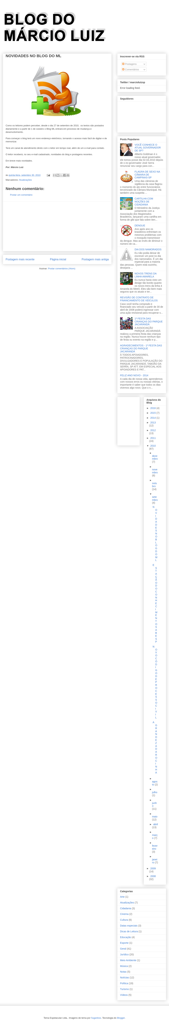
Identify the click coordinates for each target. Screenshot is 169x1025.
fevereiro (155, 847)
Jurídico (124, 954)
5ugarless (96, 1018)
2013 (153, 422)
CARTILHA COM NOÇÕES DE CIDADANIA (144, 201)
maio (154, 816)
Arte (122, 896)
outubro (154, 485)
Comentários (130, 69)
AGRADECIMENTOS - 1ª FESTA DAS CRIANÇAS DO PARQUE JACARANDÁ (141, 348)
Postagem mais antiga (95, 259)
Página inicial (58, 259)
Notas (123, 971)
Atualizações (25, 180)
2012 (153, 430)
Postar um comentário (21, 194)
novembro (155, 471)
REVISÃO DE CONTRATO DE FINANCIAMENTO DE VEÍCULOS (139, 299)
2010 (153, 445)
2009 (153, 868)
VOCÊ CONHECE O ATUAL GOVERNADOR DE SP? (148, 147)
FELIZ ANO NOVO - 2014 (134, 375)
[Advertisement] (57, 226)
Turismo (124, 989)
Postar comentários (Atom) (61, 268)
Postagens (129, 64)
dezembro (155, 457)
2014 (153, 417)
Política (124, 983)
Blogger (121, 1018)
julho (154, 792)
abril (155, 824)
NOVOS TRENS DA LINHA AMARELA (146, 275)
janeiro (154, 861)
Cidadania (125, 908)
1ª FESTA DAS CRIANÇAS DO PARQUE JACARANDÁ (149, 321)
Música (124, 966)
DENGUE (140, 225)
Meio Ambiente (128, 960)
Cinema (124, 914)
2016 (153, 408)
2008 (153, 876)
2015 (153, 412)
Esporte (124, 942)
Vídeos (124, 995)
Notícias (124, 977)
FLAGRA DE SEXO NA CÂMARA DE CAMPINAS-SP (147, 174)
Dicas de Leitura (129, 931)
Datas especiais (128, 925)
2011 (153, 438)
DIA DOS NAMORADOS (148, 249)
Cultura (124, 919)
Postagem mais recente (20, 259)
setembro (155, 498)
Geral (123, 948)
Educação (125, 937)
